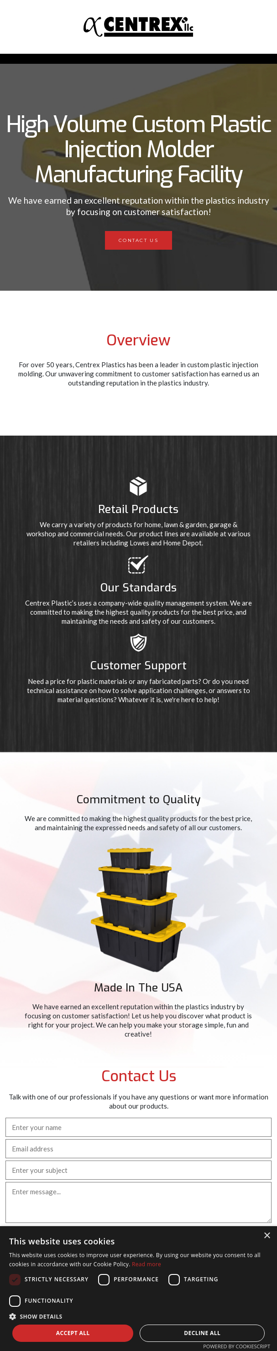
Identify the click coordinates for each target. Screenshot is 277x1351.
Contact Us (138, 240)
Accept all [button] (73, 1333)
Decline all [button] (202, 1333)
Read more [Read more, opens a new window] (146, 1264)
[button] (138, 1316)
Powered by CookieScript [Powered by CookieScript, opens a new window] (236, 1346)
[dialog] (138, 1288)
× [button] (266, 1236)
